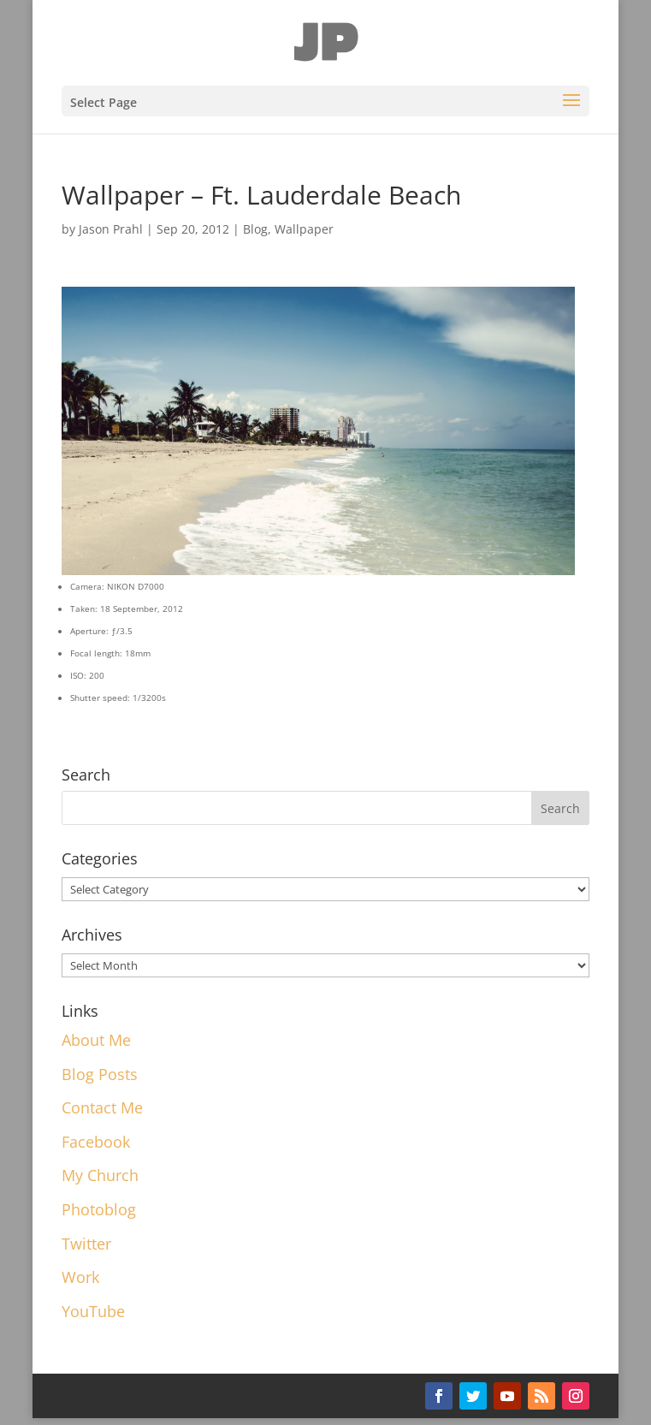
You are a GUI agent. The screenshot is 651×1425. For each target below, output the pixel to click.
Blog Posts (100, 1074)
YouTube (93, 1311)
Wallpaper (304, 229)
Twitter (86, 1243)
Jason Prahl (111, 229)
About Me (96, 1040)
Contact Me (102, 1107)
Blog (255, 229)
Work (80, 1277)
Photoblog (99, 1209)
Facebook (96, 1141)
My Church (100, 1175)
